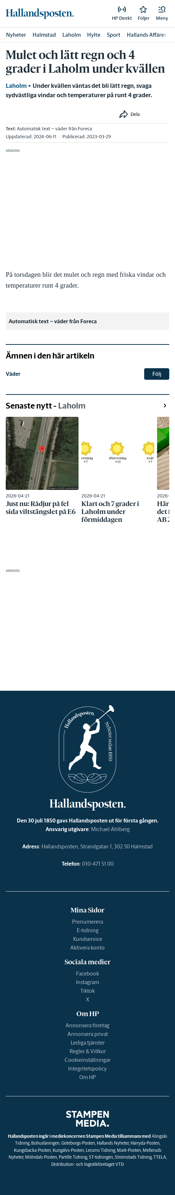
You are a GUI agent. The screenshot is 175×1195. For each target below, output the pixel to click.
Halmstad (44, 34)
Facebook (87, 973)
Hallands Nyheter (113, 1143)
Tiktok (87, 990)
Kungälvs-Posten (68, 1150)
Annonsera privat (87, 1034)
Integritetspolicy (87, 1068)
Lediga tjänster (88, 1042)
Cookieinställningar (87, 1059)
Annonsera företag (87, 1025)
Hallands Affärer (146, 34)
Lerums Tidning (100, 1150)
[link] (40, 13)
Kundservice (87, 938)
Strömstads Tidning (133, 1157)
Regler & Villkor (88, 1051)
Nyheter (16, 34)
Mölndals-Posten (41, 1157)
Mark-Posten (129, 1150)
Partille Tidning (73, 1157)
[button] (162, 13)
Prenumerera (87, 921)
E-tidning (88, 930)
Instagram (87, 982)
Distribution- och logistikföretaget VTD (87, 1164)
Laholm (71, 34)
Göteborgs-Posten (78, 1143)
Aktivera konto (87, 947)
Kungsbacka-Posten (32, 1150)
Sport (113, 34)
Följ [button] (156, 373)
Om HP (87, 1077)
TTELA (159, 1157)
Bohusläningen (45, 1143)
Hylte (93, 34)
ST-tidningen (101, 1157)
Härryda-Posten (145, 1143)
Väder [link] (13, 373)
